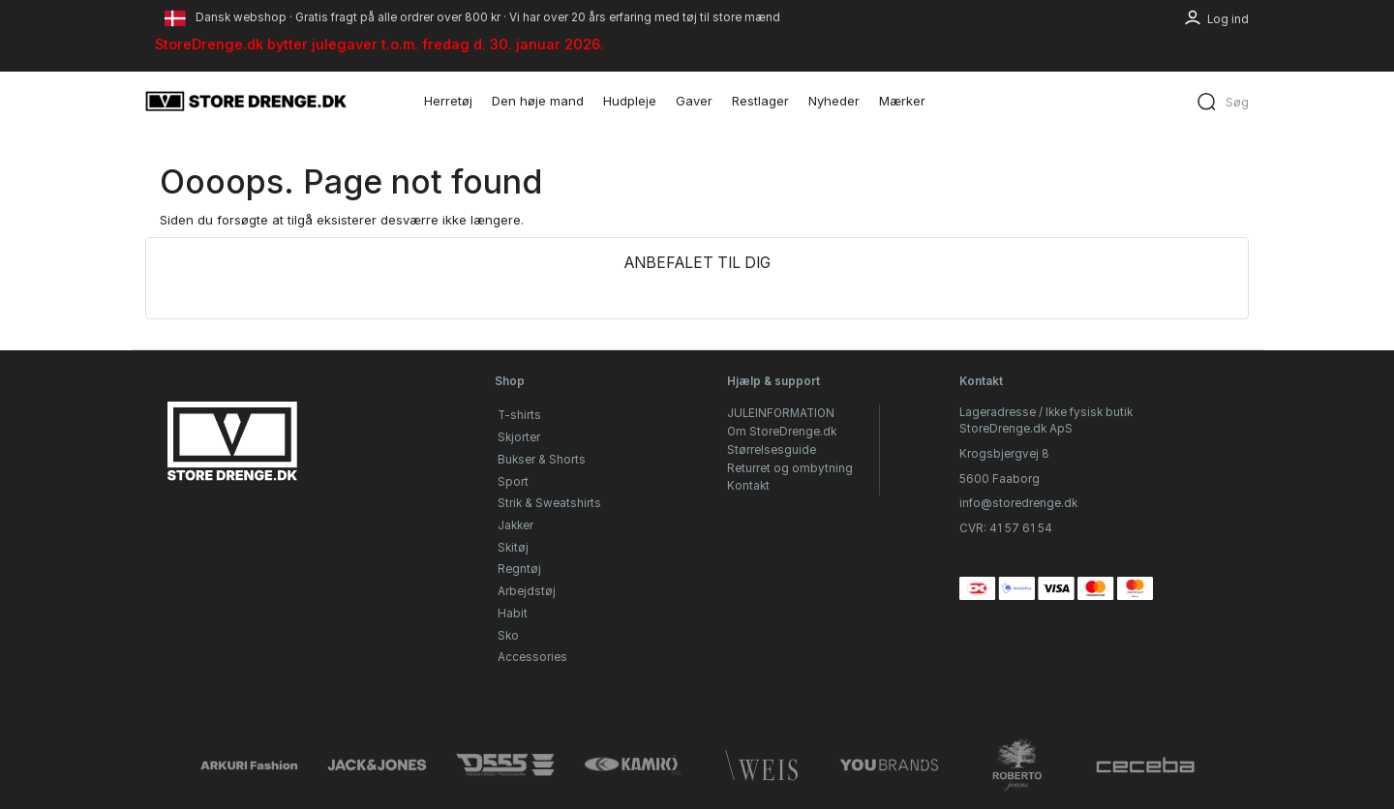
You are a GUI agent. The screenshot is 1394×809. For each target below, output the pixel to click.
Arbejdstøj (527, 591)
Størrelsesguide (771, 450)
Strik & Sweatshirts (549, 503)
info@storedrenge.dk (1018, 503)
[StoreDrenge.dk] (247, 101)
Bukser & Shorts (542, 459)
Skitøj (513, 547)
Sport (513, 482)
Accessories (532, 657)
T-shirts (519, 415)
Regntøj (519, 569)
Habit (513, 613)
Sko (508, 636)
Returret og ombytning (790, 468)
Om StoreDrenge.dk (781, 431)
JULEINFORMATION (780, 413)
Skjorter (519, 437)
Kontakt (748, 486)
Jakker (515, 525)
